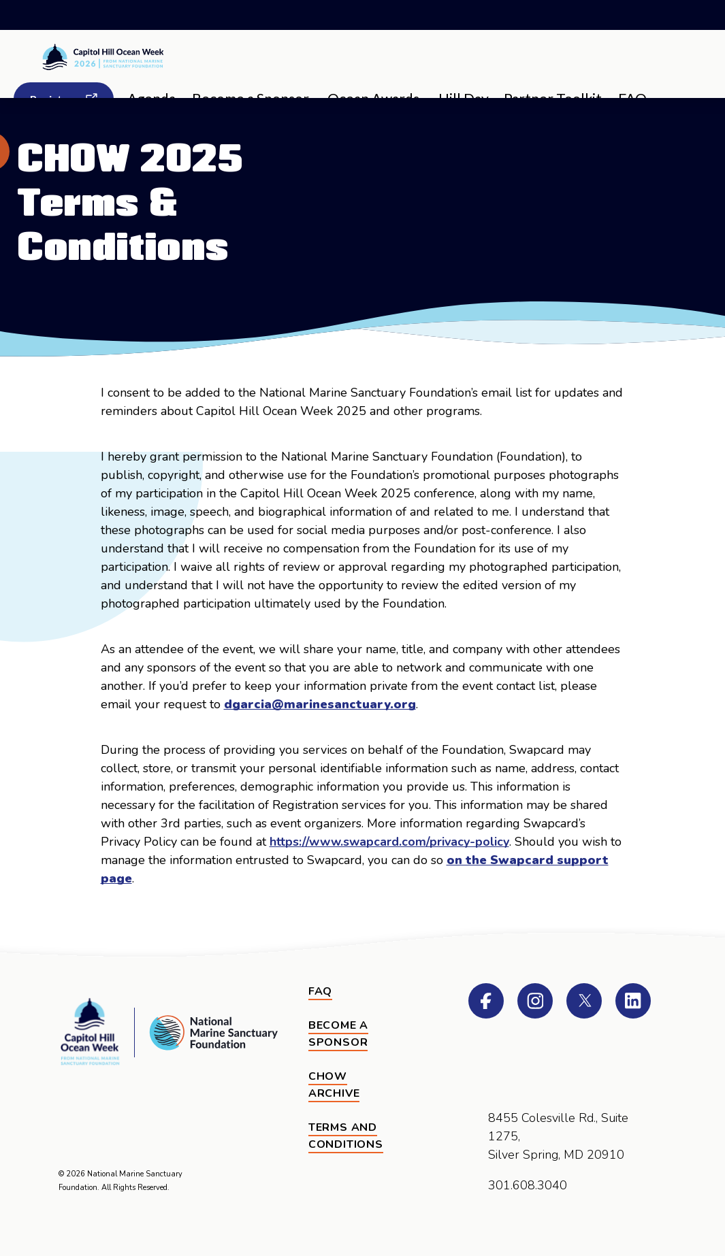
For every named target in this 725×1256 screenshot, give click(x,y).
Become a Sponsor (338, 1034)
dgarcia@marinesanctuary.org (320, 704)
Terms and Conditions (345, 1136)
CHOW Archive (334, 1085)
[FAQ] (320, 992)
